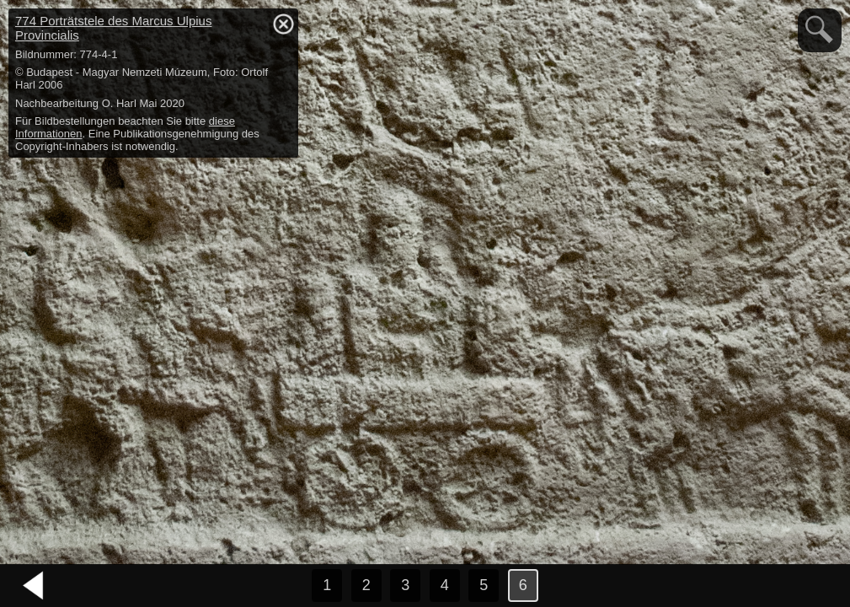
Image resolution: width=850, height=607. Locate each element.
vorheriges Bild (33, 586)
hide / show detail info (283, 23)
